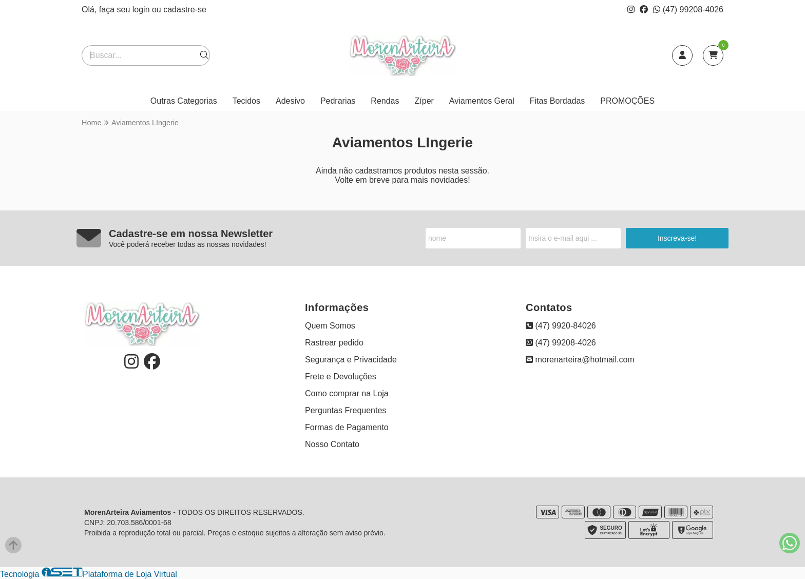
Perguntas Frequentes (345, 410)
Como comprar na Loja (347, 393)
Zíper (424, 100)
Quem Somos (330, 325)
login (142, 9)
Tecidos (246, 100)
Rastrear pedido (334, 342)
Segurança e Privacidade (351, 359)
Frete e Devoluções (340, 376)
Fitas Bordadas (557, 100)
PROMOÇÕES (627, 100)
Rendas (385, 100)
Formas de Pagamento (347, 427)
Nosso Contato (332, 444)
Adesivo (290, 100)
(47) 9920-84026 (561, 325)
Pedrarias (337, 100)
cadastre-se (184, 9)
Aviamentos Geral (481, 100)
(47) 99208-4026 (688, 9)
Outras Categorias (183, 100)
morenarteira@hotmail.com (580, 359)
